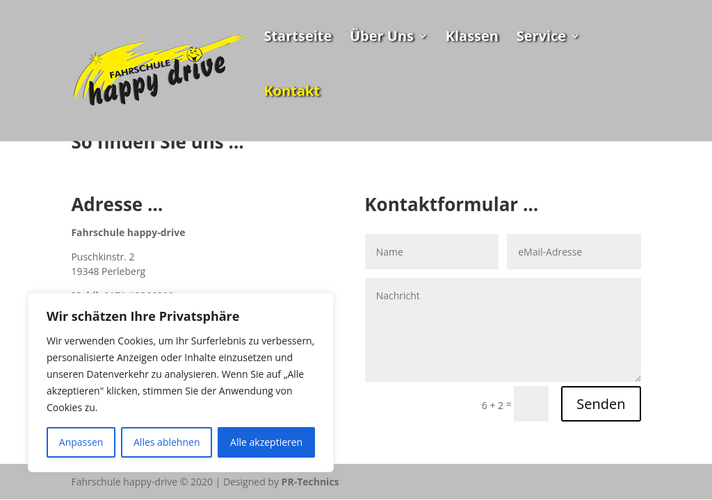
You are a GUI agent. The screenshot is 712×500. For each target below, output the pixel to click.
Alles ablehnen (167, 442)
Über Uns (382, 38)
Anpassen (81, 442)
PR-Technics (310, 481)
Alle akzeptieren (266, 442)
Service (542, 38)
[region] (181, 382)
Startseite (298, 38)
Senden (600, 403)
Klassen (472, 38)
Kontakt (292, 93)
